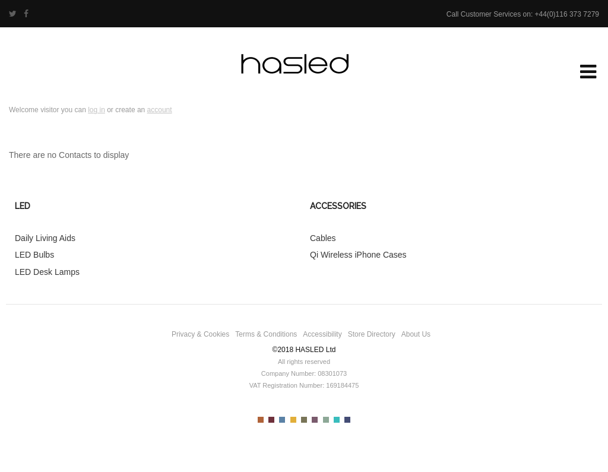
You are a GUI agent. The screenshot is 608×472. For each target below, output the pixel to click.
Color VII (326, 420)
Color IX (347, 420)
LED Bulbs (34, 254)
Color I (261, 420)
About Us (415, 334)
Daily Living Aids (45, 238)
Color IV (293, 420)
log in (96, 110)
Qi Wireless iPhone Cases (358, 254)
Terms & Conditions (266, 334)
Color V (304, 420)
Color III (282, 420)
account (159, 110)
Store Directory (371, 334)
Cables (323, 238)
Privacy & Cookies (200, 334)
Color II (271, 420)
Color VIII (337, 420)
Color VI (315, 420)
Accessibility (322, 334)
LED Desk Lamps (47, 272)
